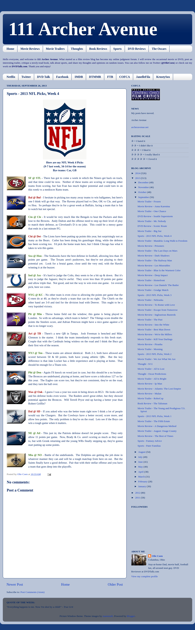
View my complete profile (144, 576)
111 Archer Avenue (82, 29)
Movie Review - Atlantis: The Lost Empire (159, 388)
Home (10, 48)
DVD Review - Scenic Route (152, 226)
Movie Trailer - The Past (150, 319)
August (142, 452)
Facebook (62, 76)
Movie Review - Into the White (153, 324)
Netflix (11, 76)
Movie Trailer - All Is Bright (152, 378)
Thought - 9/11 (145, 364)
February (143, 481)
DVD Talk (43, 76)
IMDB (79, 76)
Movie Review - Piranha (150, 344)
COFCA (124, 76)
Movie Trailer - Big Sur (150, 231)
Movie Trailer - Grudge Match (153, 290)
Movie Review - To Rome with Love (156, 304)
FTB (110, 76)
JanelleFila (143, 76)
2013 (138, 178)
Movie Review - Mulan (149, 393)
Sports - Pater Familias (149, 445)
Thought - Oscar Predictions (152, 373)
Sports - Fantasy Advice (150, 440)
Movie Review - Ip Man (150, 383)
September (144, 197)
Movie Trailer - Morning (150, 349)
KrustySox (163, 76)
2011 (138, 497)
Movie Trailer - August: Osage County (157, 431)
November (143, 187)
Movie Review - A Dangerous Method (157, 426)
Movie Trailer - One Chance (152, 211)
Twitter (26, 76)
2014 (138, 173)
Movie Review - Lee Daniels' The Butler (158, 285)
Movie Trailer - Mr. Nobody (152, 221)
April (141, 471)
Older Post (115, 584)
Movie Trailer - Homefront (151, 280)
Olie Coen (157, 556)
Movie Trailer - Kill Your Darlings (155, 339)
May (140, 466)
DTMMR (95, 76)
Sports (117, 48)
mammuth (108, 616)
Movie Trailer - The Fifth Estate (154, 421)
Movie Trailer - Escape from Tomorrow (158, 309)
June (140, 461)
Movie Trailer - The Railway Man (155, 260)
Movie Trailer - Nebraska (150, 300)
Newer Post (15, 584)
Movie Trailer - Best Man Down (154, 329)
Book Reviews (98, 48)
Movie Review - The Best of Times (155, 436)
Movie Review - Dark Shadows (154, 255)
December (143, 182)
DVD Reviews (137, 48)
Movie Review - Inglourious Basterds (157, 314)
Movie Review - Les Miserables (154, 265)
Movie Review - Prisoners (151, 245)
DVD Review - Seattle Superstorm (155, 216)
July (140, 457)
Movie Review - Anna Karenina (154, 206)
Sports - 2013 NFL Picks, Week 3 (155, 295)
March (142, 476)
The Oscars (159, 48)
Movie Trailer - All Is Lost (151, 368)
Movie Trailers (55, 48)
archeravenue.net (139, 127)
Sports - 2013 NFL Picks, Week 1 (155, 416)
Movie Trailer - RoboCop (151, 398)
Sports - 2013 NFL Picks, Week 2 (155, 354)
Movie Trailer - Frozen (149, 201)
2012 (138, 492)
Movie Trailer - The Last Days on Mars (157, 250)
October (142, 192)
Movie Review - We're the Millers (155, 334)
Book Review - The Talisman (152, 403)
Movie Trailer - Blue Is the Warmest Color (159, 270)
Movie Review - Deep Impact (153, 275)
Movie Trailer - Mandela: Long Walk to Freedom (162, 240)
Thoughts (77, 48)
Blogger (131, 616)
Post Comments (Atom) (32, 592)
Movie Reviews (30, 48)
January (142, 486)
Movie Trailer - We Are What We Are (157, 359)
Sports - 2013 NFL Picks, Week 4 (155, 236)
